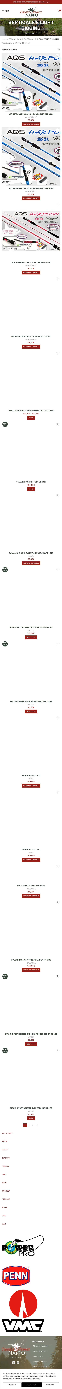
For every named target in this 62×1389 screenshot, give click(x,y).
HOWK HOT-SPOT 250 (31, 825)
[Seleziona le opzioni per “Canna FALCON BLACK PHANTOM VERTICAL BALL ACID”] (31, 418)
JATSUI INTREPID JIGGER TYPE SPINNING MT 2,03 (31, 1084)
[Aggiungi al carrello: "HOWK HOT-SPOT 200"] (31, 761)
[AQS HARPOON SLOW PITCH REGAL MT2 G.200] (31, 230)
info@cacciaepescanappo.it (43, 1366)
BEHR (4, 1158)
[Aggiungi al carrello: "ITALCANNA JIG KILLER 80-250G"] (31, 871)
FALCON (31, 606)
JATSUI (31, 1013)
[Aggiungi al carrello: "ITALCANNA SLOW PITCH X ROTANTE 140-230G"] (31, 945)
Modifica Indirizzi (39, 1342)
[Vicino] (60, 1370)
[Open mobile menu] (5, 11)
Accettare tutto (49, 1385)
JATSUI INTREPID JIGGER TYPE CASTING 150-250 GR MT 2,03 (31, 1010)
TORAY (5, 1125)
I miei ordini (37, 1332)
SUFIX (4, 1183)
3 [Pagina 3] (32, 1101)
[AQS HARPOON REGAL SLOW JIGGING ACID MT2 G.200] (31, 82)
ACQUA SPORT (31, 117)
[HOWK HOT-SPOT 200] (31, 719)
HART (4, 1150)
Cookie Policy (8, 1366)
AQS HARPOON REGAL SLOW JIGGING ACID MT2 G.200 (31, 114)
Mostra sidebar (10, 49)
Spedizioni (6, 1361)
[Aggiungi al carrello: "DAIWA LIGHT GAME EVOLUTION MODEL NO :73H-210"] (31, 539)
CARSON (5, 1142)
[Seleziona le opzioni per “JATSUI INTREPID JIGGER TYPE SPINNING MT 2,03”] (31, 1094)
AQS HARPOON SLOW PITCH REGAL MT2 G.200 (31, 262)
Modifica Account (39, 1327)
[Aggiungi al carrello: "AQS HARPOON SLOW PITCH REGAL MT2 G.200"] (31, 272)
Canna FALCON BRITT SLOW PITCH (31, 483)
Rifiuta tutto (30, 1385)
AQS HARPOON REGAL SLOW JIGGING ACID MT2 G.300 (31, 188)
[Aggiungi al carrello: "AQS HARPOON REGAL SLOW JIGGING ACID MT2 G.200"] (31, 124)
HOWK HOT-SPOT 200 (31, 751)
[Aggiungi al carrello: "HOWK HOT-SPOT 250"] (31, 835)
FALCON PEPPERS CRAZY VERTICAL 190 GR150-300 (31, 603)
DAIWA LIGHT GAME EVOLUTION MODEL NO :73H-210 (31, 529)
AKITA (4, 1117)
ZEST (4, 1199)
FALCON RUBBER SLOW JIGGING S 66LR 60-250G (31, 677)
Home (4, 39)
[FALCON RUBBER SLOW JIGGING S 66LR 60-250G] (31, 645)
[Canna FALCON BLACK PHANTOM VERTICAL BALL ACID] (31, 379)
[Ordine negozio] (58, 49)
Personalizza (11, 1385)
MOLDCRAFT (7, 1109)
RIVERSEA (6, 1166)
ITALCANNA (31, 864)
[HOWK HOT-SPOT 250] (31, 793)
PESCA (12, 39)
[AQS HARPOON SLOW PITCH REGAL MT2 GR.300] (31, 305)
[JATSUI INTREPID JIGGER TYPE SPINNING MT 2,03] (31, 1052)
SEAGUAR (6, 1133)
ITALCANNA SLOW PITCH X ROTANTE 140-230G (31, 935)
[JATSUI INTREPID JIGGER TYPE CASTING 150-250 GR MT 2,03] (31, 978)
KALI (4, 1191)
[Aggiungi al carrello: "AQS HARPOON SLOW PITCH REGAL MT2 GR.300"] (31, 347)
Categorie (30, 33)
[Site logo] (31, 11)
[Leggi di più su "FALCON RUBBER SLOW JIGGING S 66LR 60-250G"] (31, 687)
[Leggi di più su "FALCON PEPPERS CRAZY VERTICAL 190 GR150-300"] (31, 613)
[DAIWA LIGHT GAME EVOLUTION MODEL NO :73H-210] (31, 510)
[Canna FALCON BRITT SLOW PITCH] (31, 451)
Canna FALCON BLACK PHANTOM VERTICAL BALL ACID (31, 411)
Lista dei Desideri (39, 1337)
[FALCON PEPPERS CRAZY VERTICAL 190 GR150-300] (31, 571)
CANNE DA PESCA (25, 39)
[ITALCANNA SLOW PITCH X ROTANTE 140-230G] (31, 903)
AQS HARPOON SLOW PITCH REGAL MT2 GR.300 (31, 337)
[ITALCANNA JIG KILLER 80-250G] (31, 848)
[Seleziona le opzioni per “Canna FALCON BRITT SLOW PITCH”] (31, 490)
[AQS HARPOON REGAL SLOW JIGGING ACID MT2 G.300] (31, 156)
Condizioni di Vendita (10, 1351)
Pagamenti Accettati (10, 1356)
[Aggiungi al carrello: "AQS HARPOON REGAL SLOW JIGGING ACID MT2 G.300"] (31, 198)
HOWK (31, 754)
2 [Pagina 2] (29, 1101)
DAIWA (31, 532)
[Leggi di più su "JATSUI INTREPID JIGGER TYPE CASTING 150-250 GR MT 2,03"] (31, 1020)
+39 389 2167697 (40, 1361)
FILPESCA (6, 1175)
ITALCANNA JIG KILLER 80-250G (31, 861)
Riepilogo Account (40, 1322)
